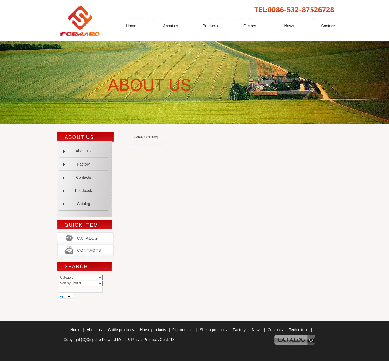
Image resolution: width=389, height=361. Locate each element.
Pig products (183, 330)
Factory (249, 26)
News (289, 26)
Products (210, 26)
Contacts (328, 26)
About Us (84, 151)
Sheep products (213, 330)
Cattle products (121, 330)
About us (170, 26)
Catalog (83, 204)
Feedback (83, 190)
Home (131, 26)
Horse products (153, 330)
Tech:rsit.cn (298, 330)
